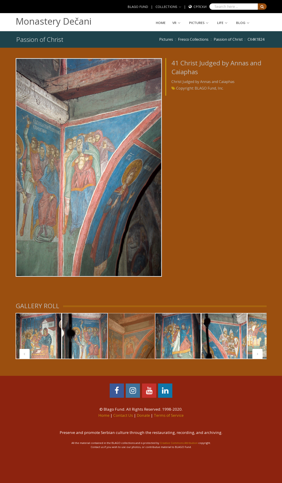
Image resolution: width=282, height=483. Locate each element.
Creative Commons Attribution (179, 443)
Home (161, 22)
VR (174, 22)
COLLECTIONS (166, 7)
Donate (143, 415)
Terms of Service (169, 415)
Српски (200, 7)
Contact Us (123, 415)
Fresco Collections (193, 39)
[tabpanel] (39, 336)
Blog (240, 22)
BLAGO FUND (138, 7)
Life (220, 22)
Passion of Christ (228, 39)
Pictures (196, 22)
